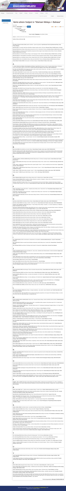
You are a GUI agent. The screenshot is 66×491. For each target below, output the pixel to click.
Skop (16, 13)
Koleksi (46, 34)
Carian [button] (31, 13)
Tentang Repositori (9, 13)
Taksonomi (17, 28)
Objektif (20, 13)
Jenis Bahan (42, 34)
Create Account (5, 22)
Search (52, 16)
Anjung (2, 13)
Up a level (15, 25)
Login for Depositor (6, 20)
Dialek (23, 31)
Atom (54, 26)
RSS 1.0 (57, 26)
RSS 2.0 (62, 26)
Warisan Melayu (20, 29)
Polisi (46, 13)
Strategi (25, 13)
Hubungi (41, 13)
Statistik (36, 13)
